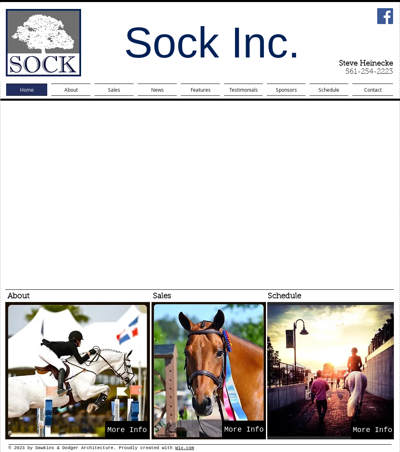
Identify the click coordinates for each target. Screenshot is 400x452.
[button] (200, 195)
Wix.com (184, 447)
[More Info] (127, 430)
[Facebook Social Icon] (385, 16)
